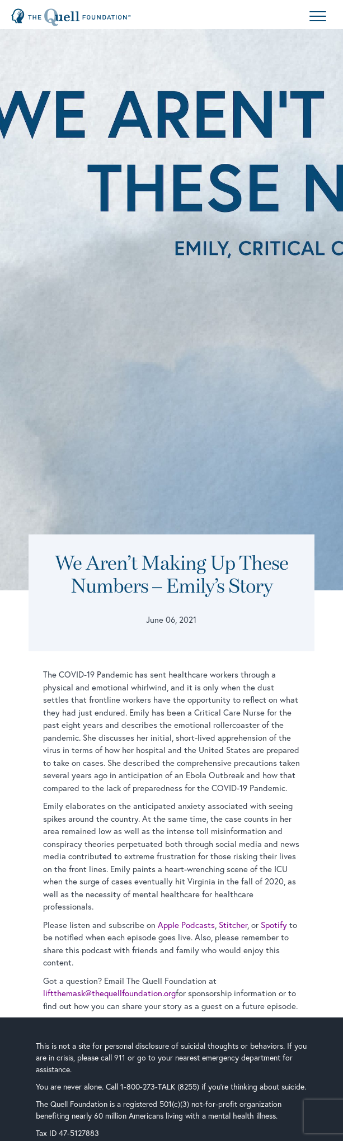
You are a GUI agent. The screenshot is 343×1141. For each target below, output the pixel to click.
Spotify (274, 924)
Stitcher (233, 924)
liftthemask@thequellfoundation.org (109, 992)
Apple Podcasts (186, 924)
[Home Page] (71, 17)
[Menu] (318, 17)
